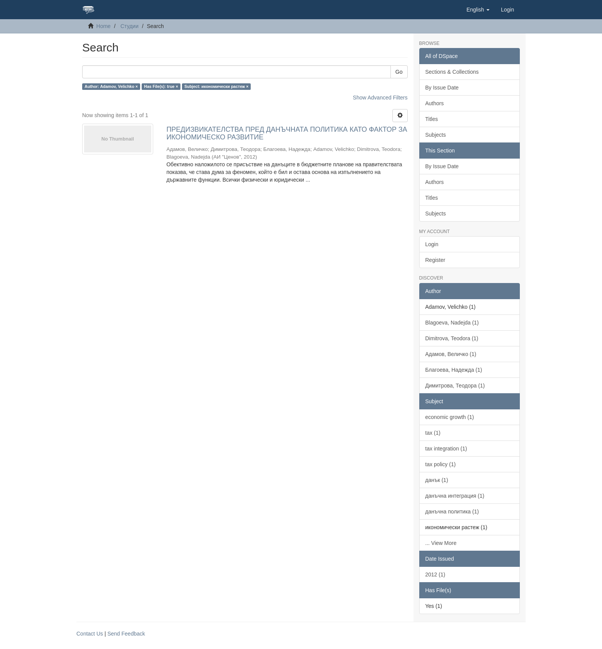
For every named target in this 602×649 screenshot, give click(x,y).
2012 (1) (435, 574)
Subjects (435, 135)
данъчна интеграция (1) (455, 496)
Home (103, 26)
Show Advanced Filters (380, 97)
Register (435, 260)
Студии (130, 26)
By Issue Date (442, 87)
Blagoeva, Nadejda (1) (452, 323)
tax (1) (433, 433)
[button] (478, 9)
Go (399, 72)
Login (431, 244)
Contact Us (89, 634)
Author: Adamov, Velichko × (111, 86)
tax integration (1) (446, 448)
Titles (431, 119)
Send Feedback (126, 634)
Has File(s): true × (161, 86)
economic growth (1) (449, 417)
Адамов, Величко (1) (450, 354)
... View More (440, 543)
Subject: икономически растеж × (216, 86)
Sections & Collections (452, 72)
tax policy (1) (440, 464)
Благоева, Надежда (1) (453, 370)
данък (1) (436, 480)
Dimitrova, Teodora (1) (451, 338)
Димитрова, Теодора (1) (455, 385)
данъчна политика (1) (452, 511)
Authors (434, 103)
